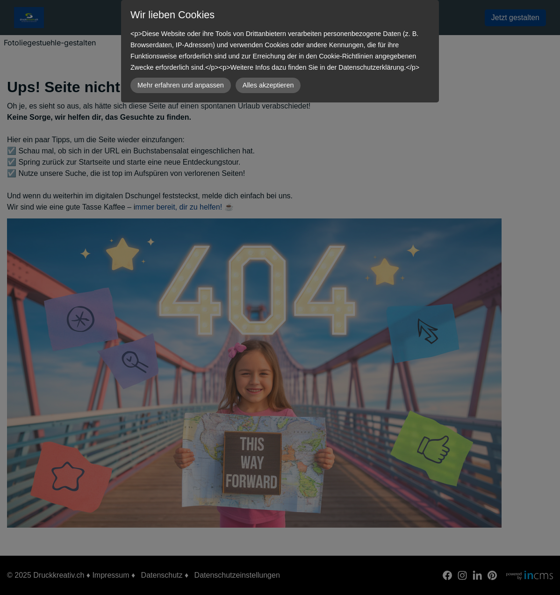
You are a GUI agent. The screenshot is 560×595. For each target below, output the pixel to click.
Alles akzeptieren (268, 85)
